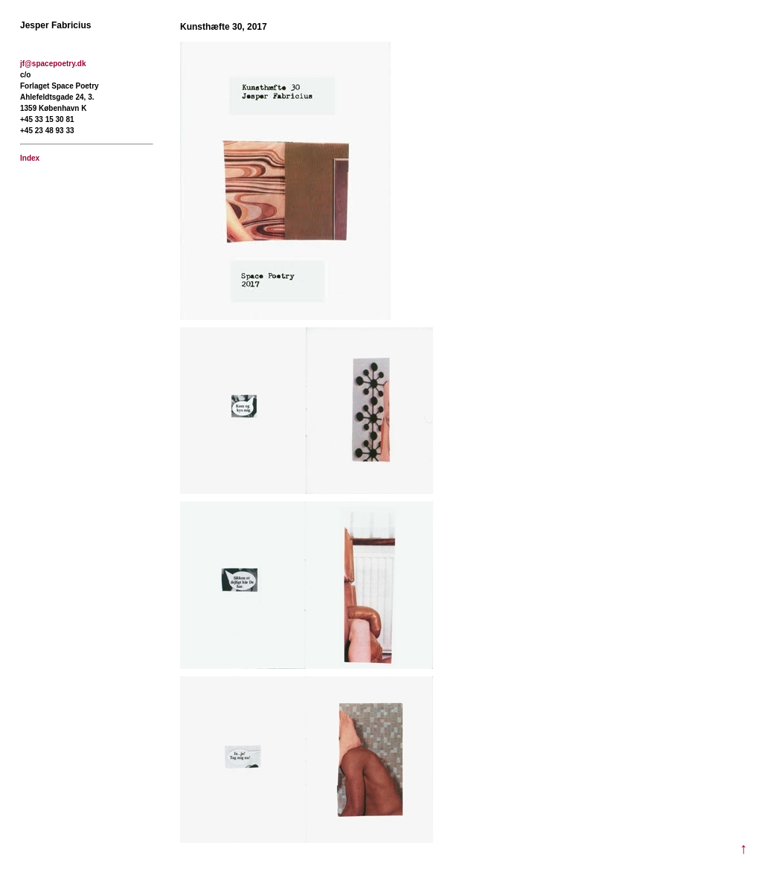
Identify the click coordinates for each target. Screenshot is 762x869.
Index (29, 158)
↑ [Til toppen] (743, 848)
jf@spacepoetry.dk (53, 64)
